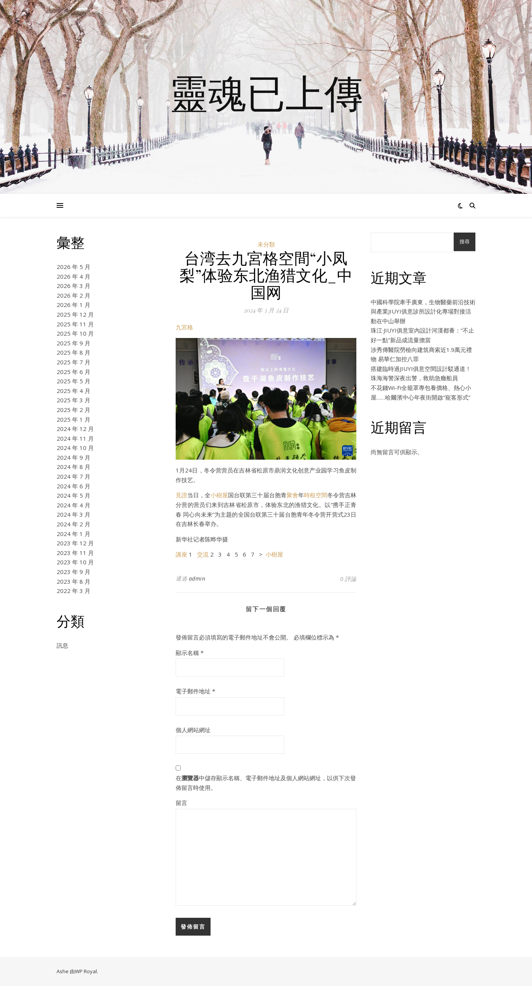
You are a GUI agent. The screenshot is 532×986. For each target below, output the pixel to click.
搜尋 (464, 242)
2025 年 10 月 (75, 333)
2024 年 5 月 (73, 495)
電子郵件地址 (195, 691)
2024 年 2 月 (73, 524)
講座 (181, 554)
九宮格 (184, 327)
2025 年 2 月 (73, 410)
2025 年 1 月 (73, 419)
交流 (203, 554)
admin (197, 578)
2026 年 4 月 (73, 276)
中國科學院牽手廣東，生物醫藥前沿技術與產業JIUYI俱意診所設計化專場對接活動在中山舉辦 (423, 311)
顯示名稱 (190, 653)
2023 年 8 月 (73, 581)
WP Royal (86, 971)
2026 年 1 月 (73, 305)
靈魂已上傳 (266, 92)
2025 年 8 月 (73, 352)
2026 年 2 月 (73, 295)
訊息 (62, 645)
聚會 (292, 495)
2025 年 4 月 (73, 391)
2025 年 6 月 (73, 372)
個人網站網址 (193, 730)
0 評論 (348, 579)
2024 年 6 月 (73, 486)
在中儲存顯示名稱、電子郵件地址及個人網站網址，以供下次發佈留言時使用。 (266, 782)
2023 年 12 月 (75, 543)
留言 (181, 803)
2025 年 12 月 (75, 314)
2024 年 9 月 (73, 457)
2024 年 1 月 (73, 534)
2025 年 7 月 (73, 362)
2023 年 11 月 (75, 553)
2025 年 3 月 (73, 400)
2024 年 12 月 (75, 429)
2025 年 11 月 (75, 324)
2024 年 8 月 (73, 467)
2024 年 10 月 (75, 448)
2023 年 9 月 (73, 572)
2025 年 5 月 (73, 381)
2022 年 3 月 (73, 591)
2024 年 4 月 (73, 505)
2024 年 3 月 (73, 514)
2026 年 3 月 (73, 286)
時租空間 (315, 495)
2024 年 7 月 (73, 476)
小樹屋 (219, 495)
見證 (181, 495)
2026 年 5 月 (73, 267)
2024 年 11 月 (75, 438)
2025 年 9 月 (73, 343)
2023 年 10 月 (75, 562)
